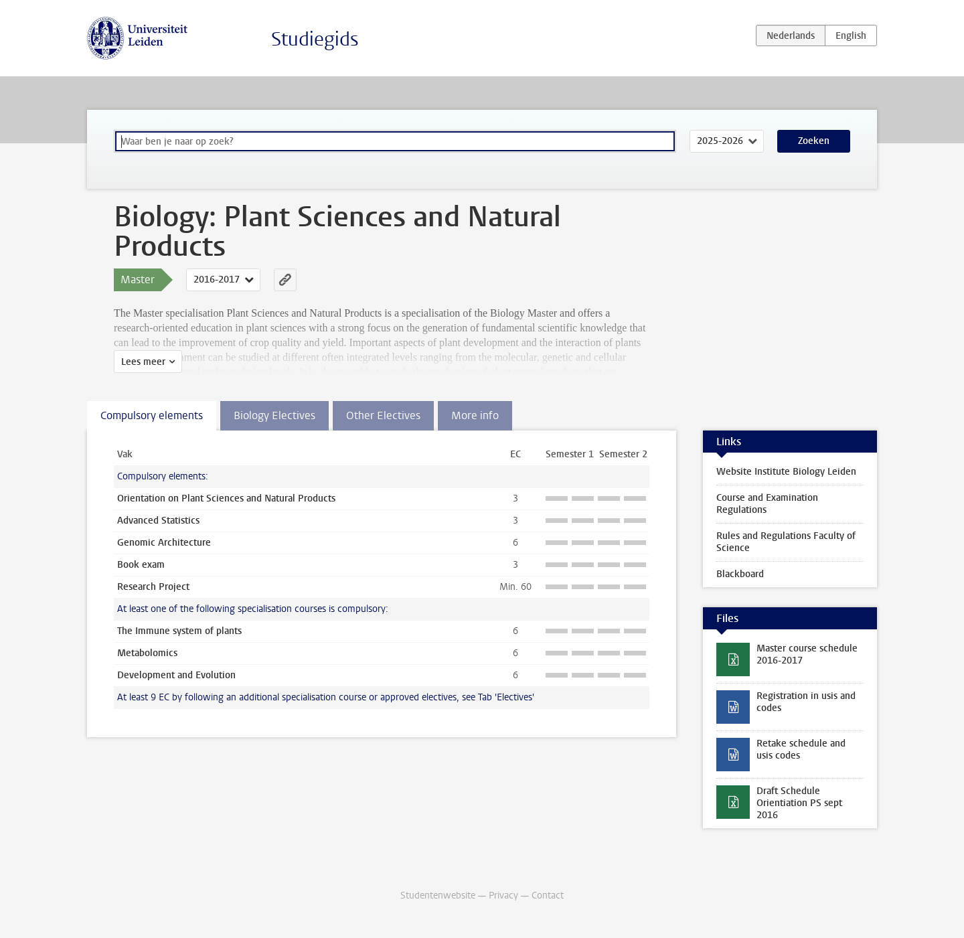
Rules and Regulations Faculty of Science (786, 542)
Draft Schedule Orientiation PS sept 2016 (799, 803)
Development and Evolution (176, 675)
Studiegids (315, 39)
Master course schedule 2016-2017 (807, 654)
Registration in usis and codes (806, 702)
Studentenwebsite (437, 895)
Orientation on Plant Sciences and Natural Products (226, 498)
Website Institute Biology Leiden (786, 471)
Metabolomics (147, 653)
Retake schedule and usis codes (801, 749)
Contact (548, 895)
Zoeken (813, 141)
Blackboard (740, 574)
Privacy (503, 895)
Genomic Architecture (164, 542)
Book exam (141, 564)
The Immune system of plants (179, 631)
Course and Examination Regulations (767, 503)
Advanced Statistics (158, 520)
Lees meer (143, 362)
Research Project (153, 586)
